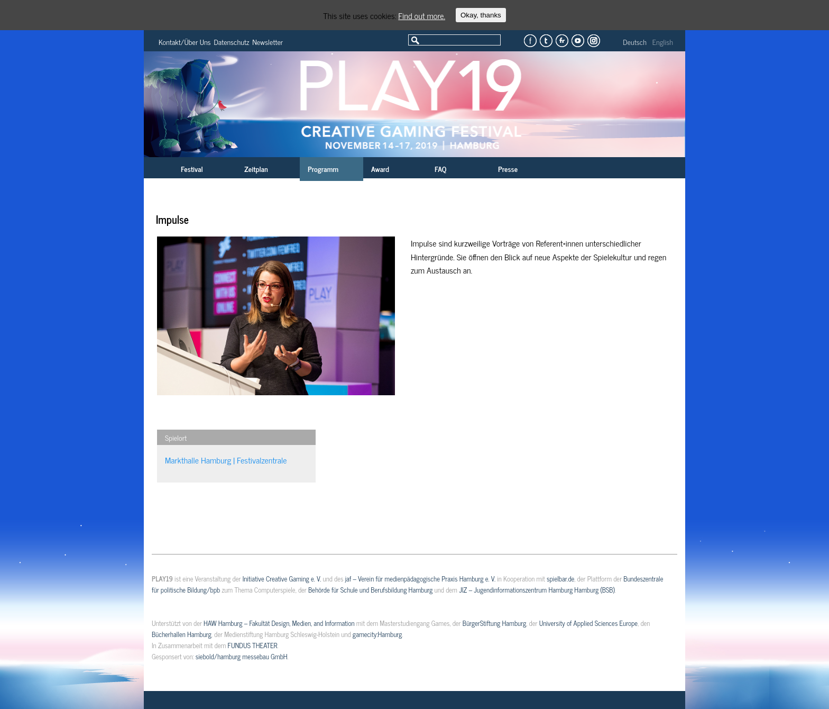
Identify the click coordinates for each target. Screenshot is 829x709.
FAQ (440, 168)
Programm (323, 168)
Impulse (172, 219)
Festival (192, 168)
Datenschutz (232, 41)
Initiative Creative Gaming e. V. (282, 578)
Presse (508, 168)
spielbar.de (560, 578)
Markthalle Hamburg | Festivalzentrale (226, 460)
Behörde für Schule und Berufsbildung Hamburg (370, 589)
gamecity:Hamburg (377, 634)
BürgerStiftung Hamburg (494, 623)
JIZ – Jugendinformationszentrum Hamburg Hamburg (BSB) (537, 589)
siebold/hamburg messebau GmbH (242, 656)
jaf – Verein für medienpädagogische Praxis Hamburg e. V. (420, 578)
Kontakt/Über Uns (185, 41)
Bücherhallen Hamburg (181, 634)
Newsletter (267, 41)
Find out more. (421, 15)
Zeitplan (256, 168)
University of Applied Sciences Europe (588, 623)
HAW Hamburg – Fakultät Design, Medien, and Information (279, 623)
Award (380, 168)
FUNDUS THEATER (253, 645)
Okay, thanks (480, 15)
